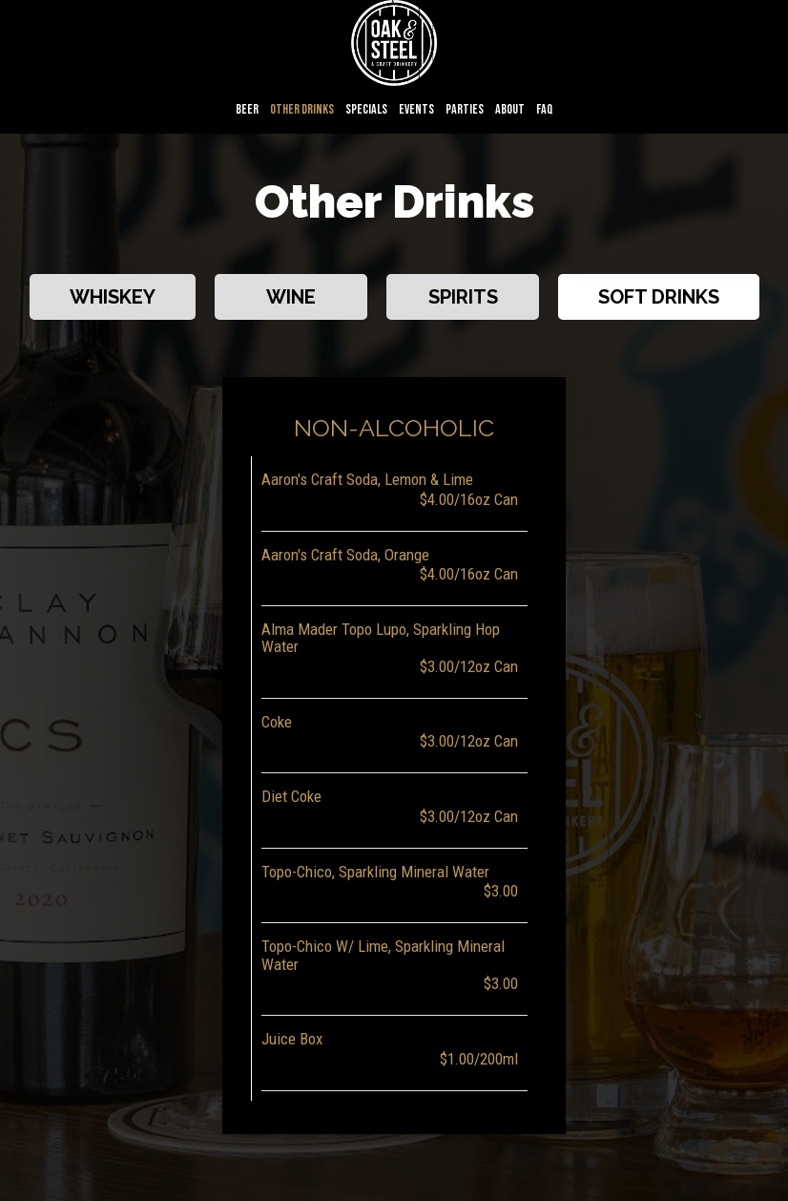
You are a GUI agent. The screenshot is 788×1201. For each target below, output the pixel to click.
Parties (465, 109)
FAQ (544, 109)
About (510, 109)
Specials (366, 109)
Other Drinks (302, 109)
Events (416, 109)
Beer (247, 109)
